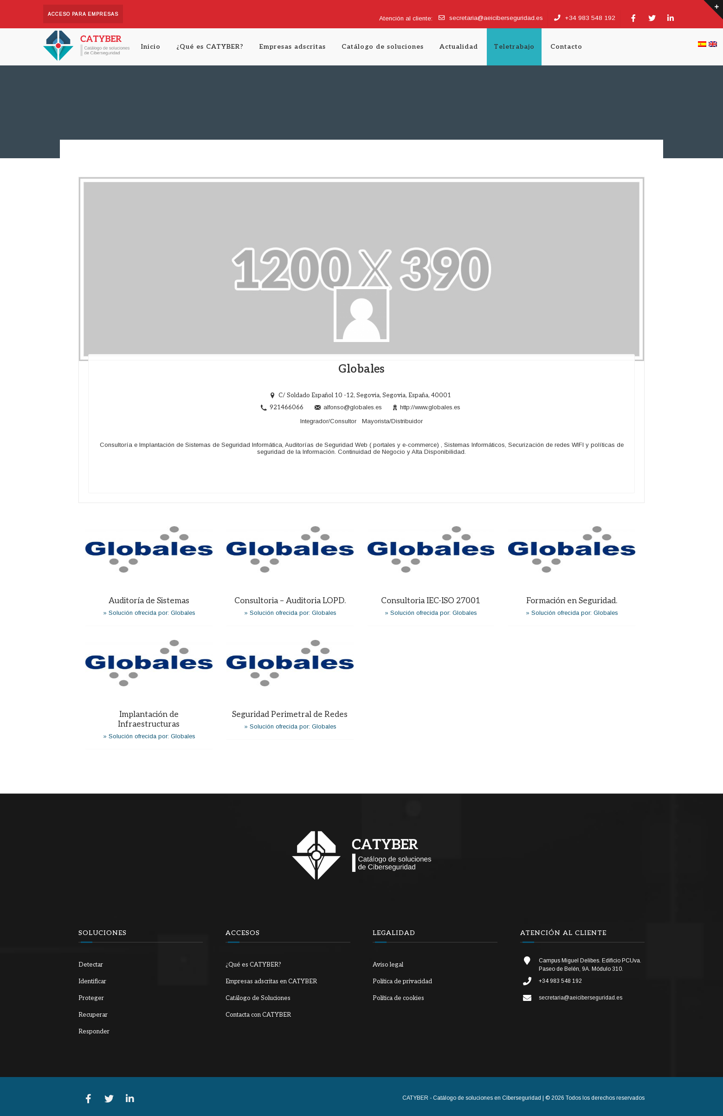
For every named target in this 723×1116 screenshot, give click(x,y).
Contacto (566, 47)
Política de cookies (398, 998)
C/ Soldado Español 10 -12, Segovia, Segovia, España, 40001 (364, 395)
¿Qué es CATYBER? (210, 47)
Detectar (90, 964)
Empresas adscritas (292, 47)
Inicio (151, 47)
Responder (94, 1031)
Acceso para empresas (83, 14)
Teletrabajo (514, 47)
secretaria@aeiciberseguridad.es (496, 17)
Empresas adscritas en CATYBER (271, 981)
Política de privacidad (402, 981)
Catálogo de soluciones (383, 47)
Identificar (92, 981)
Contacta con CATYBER (258, 1015)
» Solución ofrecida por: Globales (149, 612)
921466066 (286, 407)
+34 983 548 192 (590, 17)
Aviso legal (388, 964)
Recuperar (93, 1015)
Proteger (91, 998)
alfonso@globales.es (348, 407)
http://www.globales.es (426, 407)
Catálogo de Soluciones (258, 998)
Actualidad (458, 47)
